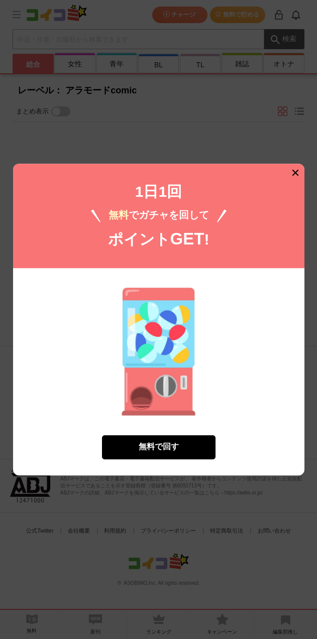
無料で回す (159, 440)
